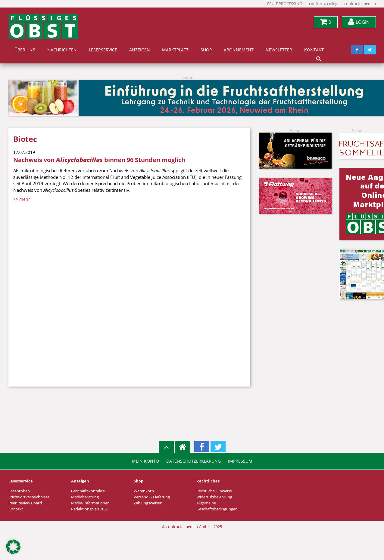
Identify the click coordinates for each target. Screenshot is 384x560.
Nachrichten (62, 50)
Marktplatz (175, 50)
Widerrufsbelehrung (214, 497)
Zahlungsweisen (148, 503)
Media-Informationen (90, 503)
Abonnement (239, 50)
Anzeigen (139, 50)
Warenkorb (144, 491)
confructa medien (360, 3)
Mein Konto (145, 461)
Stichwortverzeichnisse (28, 497)
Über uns (24, 50)
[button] (13, 547)
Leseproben (19, 491)
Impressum (240, 461)
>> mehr (21, 199)
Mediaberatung (85, 497)
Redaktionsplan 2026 (89, 509)
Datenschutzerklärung (193, 461)
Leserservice (103, 50)
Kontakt (314, 50)
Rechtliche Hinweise (214, 491)
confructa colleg (323, 3)
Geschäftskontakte (88, 491)
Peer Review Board (25, 503)
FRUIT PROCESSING (284, 3)
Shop (206, 50)
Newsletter (279, 50)
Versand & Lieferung (152, 497)
